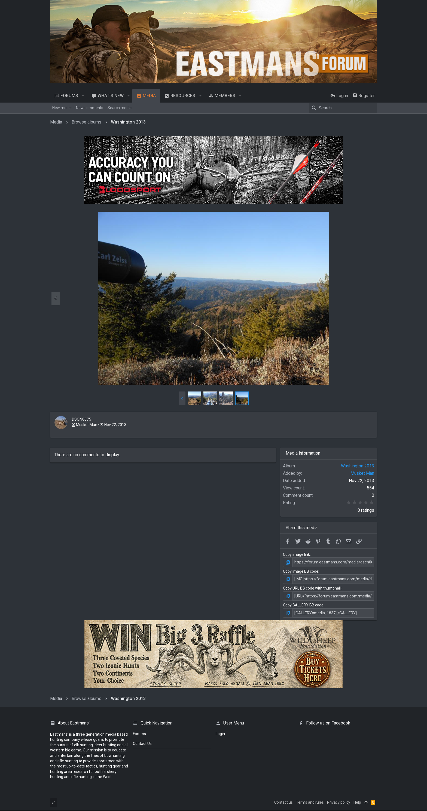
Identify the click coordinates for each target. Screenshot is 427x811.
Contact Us (142, 742)
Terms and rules (310, 801)
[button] (83, 95)
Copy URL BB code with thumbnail (312, 587)
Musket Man (86, 425)
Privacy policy (338, 801)
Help (357, 801)
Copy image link (296, 554)
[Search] (343, 108)
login (220, 732)
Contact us (283, 801)
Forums (139, 732)
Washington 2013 (357, 465)
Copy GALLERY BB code (303, 604)
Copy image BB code (300, 571)
